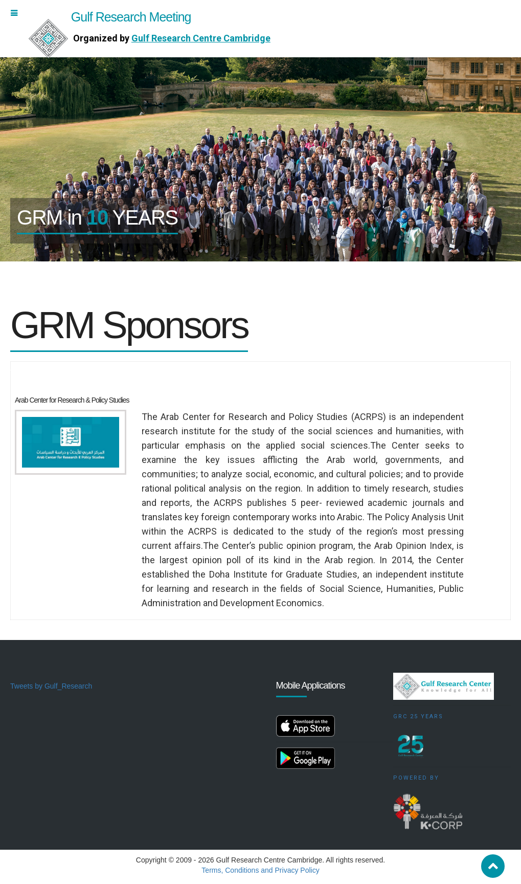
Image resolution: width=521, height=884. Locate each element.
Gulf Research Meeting (110, 17)
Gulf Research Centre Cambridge (200, 38)
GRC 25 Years (418, 716)
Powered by (416, 778)
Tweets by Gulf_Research (51, 686)
